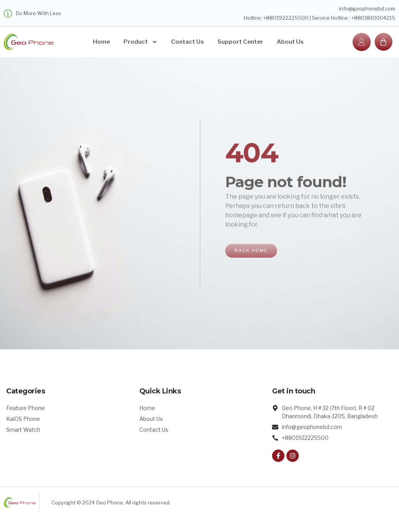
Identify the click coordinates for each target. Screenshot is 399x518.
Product (140, 42)
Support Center (240, 41)
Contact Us (187, 41)
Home (101, 41)
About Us (290, 41)
